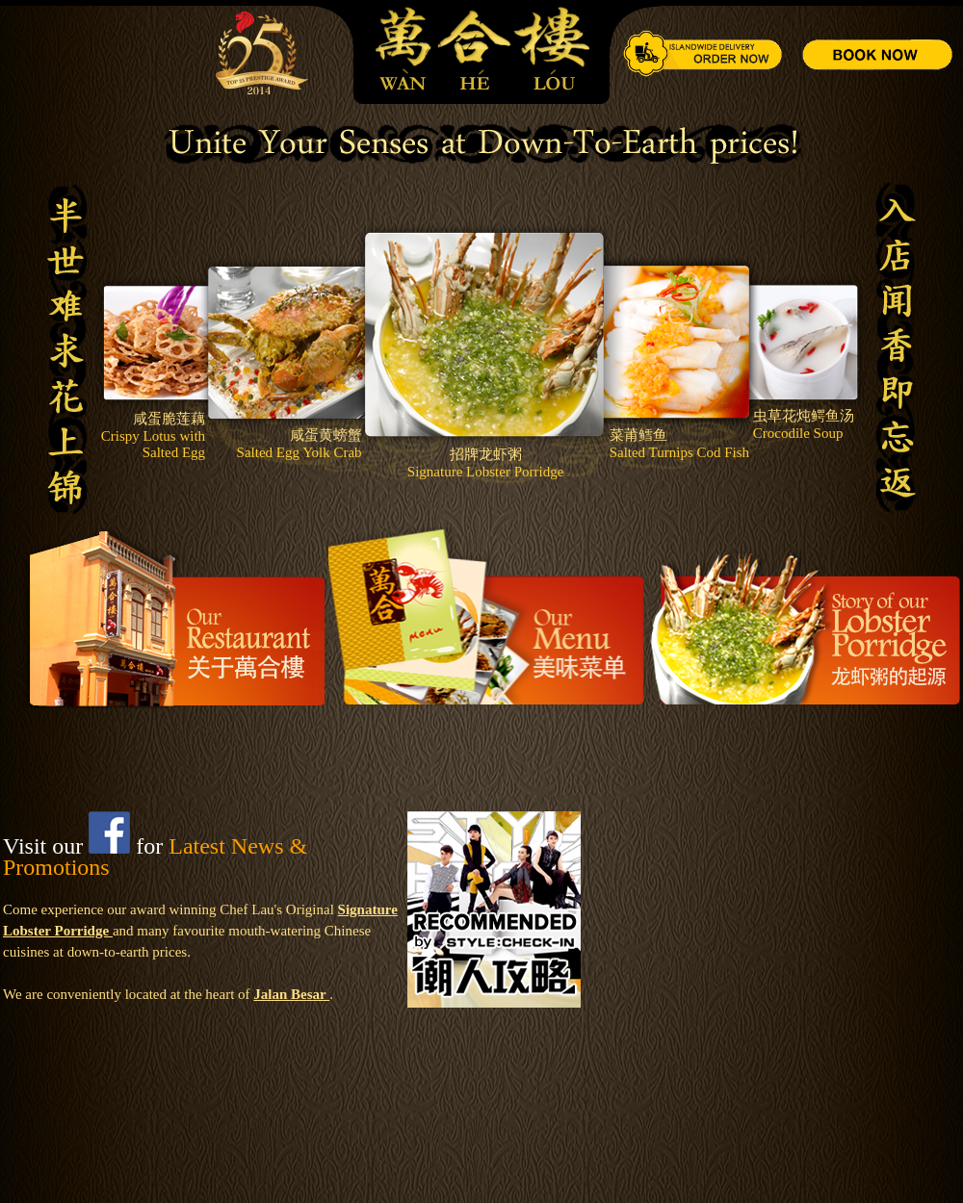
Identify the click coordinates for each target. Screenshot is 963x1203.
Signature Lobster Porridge (485, 471)
